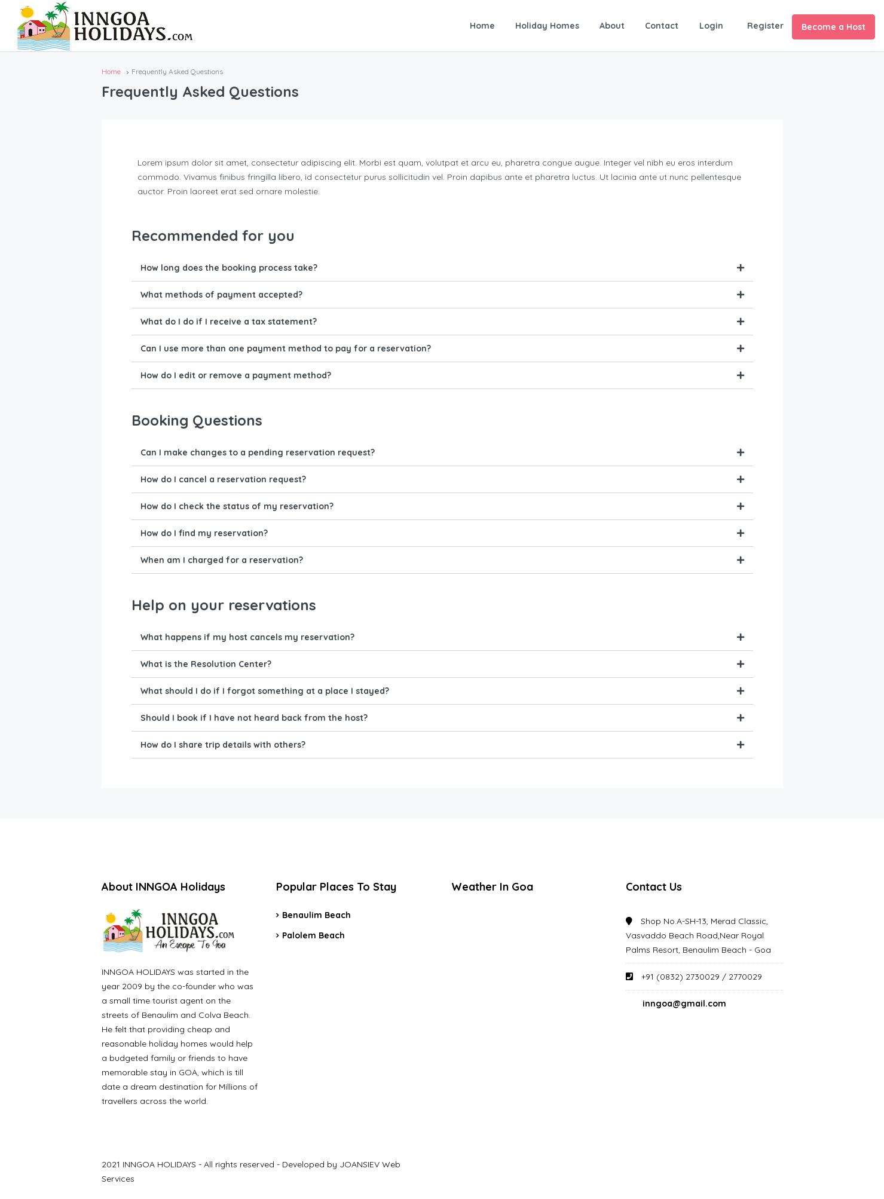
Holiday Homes (547, 25)
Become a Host (833, 27)
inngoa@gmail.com (684, 1003)
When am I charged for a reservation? (221, 560)
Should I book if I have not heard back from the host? (254, 717)
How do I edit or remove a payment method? (235, 375)
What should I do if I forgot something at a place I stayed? (264, 691)
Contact (661, 25)
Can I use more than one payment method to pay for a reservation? (285, 348)
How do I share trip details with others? (222, 744)
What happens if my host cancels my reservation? (247, 637)
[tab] (442, 268)
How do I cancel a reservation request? (223, 479)
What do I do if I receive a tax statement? (228, 321)
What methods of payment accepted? (221, 294)
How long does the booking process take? (228, 267)
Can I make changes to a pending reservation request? (257, 452)
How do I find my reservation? (204, 533)
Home (482, 25)
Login (711, 25)
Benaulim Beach (316, 915)
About (612, 25)
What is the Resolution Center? (205, 664)
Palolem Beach (313, 935)
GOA (529, 953)
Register (765, 25)
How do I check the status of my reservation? (237, 506)
